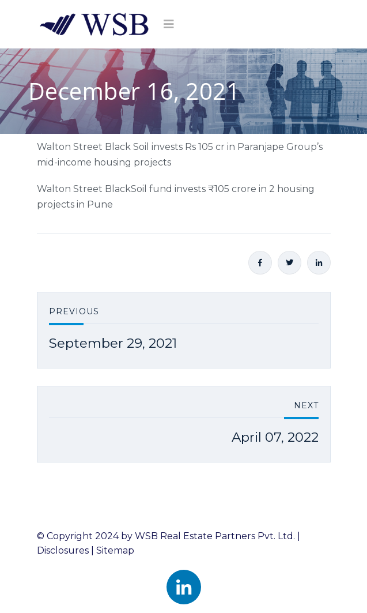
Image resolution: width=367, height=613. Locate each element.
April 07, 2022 (275, 437)
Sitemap (115, 550)
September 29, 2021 (113, 343)
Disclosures (63, 550)
